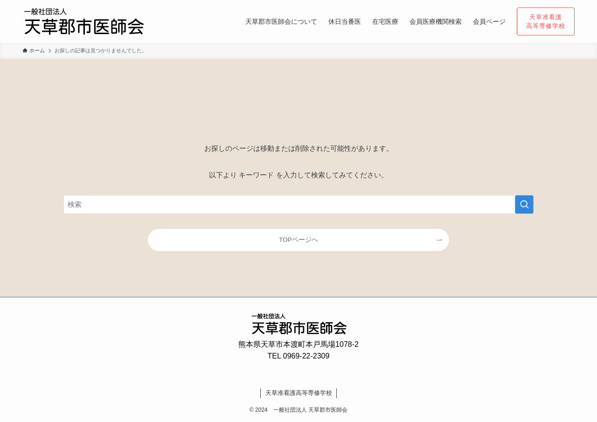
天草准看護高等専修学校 (298, 392)
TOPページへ (298, 239)
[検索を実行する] (524, 204)
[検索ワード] (298, 204)
